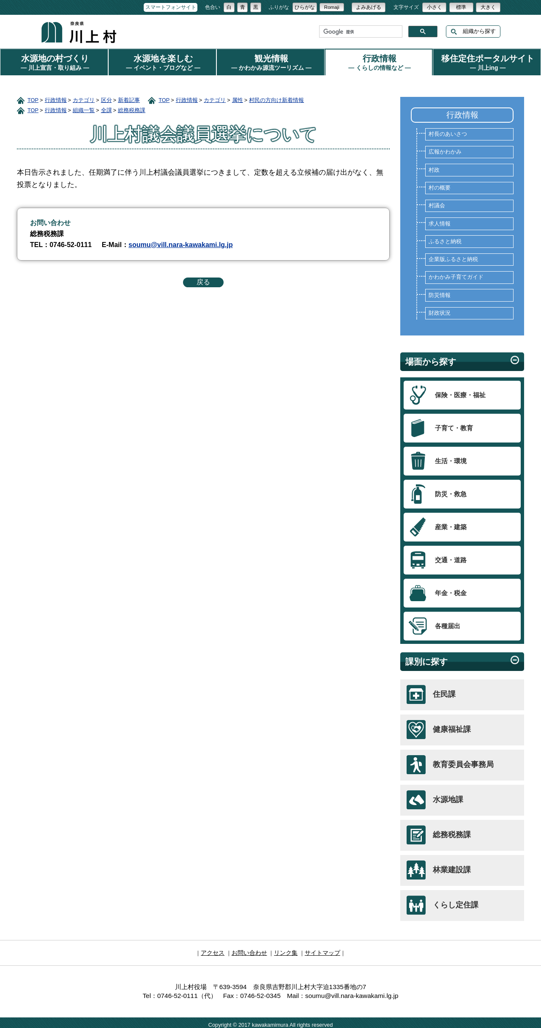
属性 (237, 96)
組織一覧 (84, 107)
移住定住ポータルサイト (487, 61)
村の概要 (440, 184)
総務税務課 (131, 107)
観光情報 (270, 61)
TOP (32, 96)
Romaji (331, 7)
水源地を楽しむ (162, 61)
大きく (488, 7)
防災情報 (440, 292)
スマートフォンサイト (170, 7)
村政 (434, 167)
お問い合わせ (250, 949)
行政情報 (378, 61)
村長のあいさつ (448, 131)
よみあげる (368, 7)
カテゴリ (84, 96)
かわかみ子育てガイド (456, 274)
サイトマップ (319, 949)
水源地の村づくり (54, 61)
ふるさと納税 (445, 238)
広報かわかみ (445, 148)
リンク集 (285, 949)
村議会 (437, 202)
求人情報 (440, 220)
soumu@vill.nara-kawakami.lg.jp (180, 241)
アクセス (216, 949)
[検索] (359, 32)
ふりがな (279, 7)
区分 (106, 96)
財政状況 (440, 310)
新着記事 (129, 96)
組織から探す (473, 31)
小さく (434, 7)
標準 (461, 7)
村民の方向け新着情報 (276, 96)
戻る (203, 278)
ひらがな (305, 7)
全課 (106, 107)
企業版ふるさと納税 (453, 256)
